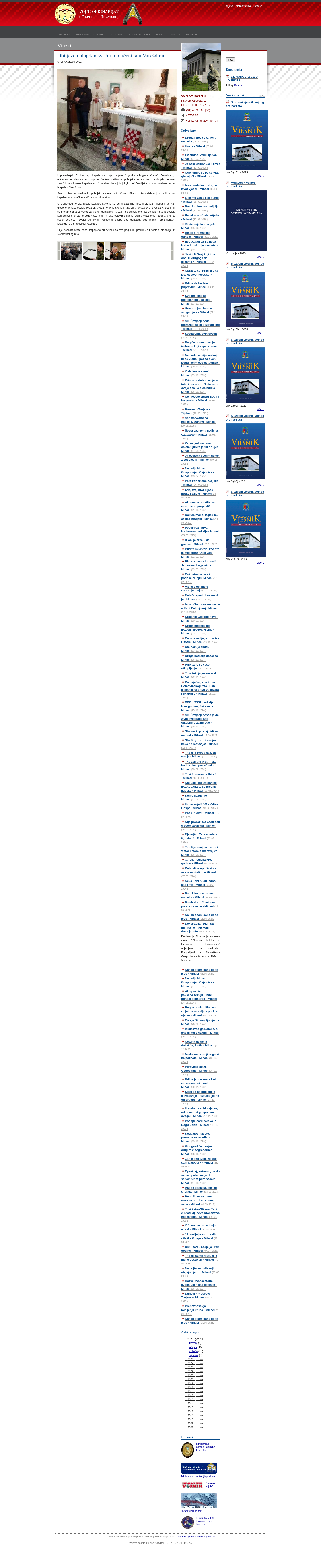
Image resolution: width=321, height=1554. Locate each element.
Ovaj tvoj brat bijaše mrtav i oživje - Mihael (198, 493)
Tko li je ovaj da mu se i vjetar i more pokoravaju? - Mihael (200, 850)
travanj (193, 1343)
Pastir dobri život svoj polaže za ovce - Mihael (199, 906)
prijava (229, 6)
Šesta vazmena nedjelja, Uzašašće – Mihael (200, 434)
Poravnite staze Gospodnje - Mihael (199, 1070)
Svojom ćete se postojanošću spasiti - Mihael (196, 299)
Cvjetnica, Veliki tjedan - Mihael (199, 156)
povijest (175, 34)
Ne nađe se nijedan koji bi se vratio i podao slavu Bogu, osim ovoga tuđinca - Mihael (200, 360)
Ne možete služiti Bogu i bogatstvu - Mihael (200, 400)
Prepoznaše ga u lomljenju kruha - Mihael (200, 1309)
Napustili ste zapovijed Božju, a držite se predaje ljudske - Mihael (200, 786)
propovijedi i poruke (140, 34)
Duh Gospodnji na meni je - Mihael (199, 597)
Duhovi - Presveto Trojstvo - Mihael (197, 1297)
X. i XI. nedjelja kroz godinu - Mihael (199, 861)
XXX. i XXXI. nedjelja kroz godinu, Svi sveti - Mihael (197, 706)
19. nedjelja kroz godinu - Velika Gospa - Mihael (199, 1238)
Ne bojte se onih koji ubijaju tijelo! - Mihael (200, 1272)
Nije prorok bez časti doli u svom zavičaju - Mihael (200, 825)
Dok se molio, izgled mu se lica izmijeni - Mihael (199, 518)
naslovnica (64, 34)
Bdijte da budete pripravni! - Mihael (198, 287)
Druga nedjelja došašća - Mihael (200, 657)
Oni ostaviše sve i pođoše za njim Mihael (199, 578)
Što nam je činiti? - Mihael (196, 648)
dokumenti (191, 34)
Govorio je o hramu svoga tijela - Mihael (199, 312)
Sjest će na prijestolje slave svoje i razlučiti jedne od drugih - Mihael (200, 1097)
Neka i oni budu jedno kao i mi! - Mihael (198, 884)
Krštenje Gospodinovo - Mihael (199, 618)
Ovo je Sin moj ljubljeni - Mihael (200, 1022)
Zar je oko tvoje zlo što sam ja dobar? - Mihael (199, 1162)
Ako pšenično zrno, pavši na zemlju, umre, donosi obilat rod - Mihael (199, 997)
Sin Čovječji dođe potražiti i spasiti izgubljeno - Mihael (200, 324)
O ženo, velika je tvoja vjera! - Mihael (198, 1227)
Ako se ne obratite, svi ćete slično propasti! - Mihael (198, 506)
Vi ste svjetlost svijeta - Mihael (199, 226)
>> (172, 251)
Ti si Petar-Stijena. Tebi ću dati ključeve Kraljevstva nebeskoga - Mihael (200, 1215)
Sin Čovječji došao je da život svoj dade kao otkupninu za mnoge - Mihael (200, 720)
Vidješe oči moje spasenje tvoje (199, 588)
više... (260, 176)
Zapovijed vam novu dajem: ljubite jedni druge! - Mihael (200, 447)
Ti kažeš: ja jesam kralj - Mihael (199, 675)
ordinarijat (100, 34)
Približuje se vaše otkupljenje (196, 666)
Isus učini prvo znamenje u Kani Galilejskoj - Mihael (200, 608)
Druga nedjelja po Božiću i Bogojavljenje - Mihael (197, 629)
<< (59, 251)
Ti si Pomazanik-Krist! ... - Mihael (200, 776)
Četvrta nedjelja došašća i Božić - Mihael (200, 640)
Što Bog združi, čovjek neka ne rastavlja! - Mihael (199, 744)
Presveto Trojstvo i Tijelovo (196, 411)
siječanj (193, 1355)
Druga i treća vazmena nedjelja (198, 139)
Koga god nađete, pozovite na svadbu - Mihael (195, 1137)
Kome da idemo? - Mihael (195, 797)
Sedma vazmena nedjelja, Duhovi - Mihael (198, 421)
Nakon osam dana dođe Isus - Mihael (199, 916)
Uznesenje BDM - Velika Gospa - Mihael (199, 806)
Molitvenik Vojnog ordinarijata (241, 184)
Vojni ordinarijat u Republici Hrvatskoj (99, 14)
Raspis (238, 85)
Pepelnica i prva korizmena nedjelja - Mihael (200, 531)
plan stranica (243, 6)
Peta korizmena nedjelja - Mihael (199, 482)
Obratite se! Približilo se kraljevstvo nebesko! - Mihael (199, 274)
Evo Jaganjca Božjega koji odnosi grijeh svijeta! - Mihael (199, 245)
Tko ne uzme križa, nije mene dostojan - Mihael (200, 1259)
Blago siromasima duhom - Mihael (199, 234)
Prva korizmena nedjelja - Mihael (199, 208)
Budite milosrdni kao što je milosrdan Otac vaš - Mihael (200, 552)
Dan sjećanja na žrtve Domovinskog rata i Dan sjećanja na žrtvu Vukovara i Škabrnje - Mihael (200, 690)
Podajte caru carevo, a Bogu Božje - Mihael (199, 1124)
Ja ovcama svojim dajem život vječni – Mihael (200, 459)
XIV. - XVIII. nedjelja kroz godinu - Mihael (200, 1248)
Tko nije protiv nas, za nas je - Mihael (199, 754)
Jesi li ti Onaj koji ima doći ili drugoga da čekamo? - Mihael (198, 260)
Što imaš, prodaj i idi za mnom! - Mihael (199, 733)
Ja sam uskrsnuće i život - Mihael (200, 165)
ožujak (193, 1347)
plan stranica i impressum (201, 1536)
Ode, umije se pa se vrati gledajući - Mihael (200, 176)
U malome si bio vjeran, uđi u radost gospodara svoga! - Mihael (199, 1112)
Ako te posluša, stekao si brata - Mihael (200, 1189)
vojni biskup (82, 34)
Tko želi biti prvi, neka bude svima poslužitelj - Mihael (198, 765)
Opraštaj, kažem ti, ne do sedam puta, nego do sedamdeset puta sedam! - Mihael (200, 1177)
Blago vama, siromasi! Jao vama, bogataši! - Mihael (198, 565)
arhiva (262, 95)
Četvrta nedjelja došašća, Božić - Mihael (200, 1045)
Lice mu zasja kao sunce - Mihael (200, 199)
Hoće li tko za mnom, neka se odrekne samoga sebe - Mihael (198, 1200)
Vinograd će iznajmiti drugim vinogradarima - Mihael (197, 1150)
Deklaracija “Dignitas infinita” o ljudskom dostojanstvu (198, 927)
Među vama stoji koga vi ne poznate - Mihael (200, 1057)
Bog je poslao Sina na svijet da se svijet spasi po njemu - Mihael (199, 1011)
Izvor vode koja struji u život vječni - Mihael (199, 188)
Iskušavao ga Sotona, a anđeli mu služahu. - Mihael (200, 1032)
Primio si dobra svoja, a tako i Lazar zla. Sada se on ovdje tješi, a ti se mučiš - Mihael (200, 385)
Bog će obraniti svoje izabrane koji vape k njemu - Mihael (199, 346)
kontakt (257, 6)
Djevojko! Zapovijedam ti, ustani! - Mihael (199, 838)
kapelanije (117, 34)
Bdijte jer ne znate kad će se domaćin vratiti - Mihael (198, 1083)
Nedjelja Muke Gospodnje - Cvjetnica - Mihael (197, 472)
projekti (161, 34)
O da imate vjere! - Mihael (195, 373)
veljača (193, 1351)
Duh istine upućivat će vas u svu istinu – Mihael (198, 872)
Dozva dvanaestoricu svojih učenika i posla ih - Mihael (199, 1284)
